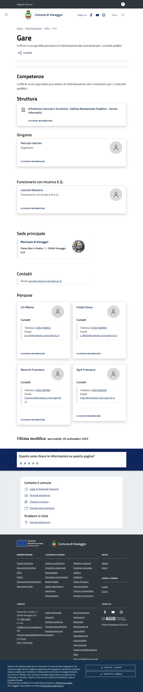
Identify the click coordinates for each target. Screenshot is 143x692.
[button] (24, 4)
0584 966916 (43, 390)
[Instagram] (102, 15)
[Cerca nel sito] (123, 14)
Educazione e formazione (56, 577)
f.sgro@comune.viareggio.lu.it (97, 397)
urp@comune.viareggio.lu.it (29, 627)
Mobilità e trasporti (82, 563)
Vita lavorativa (51, 595)
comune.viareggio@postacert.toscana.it (35, 635)
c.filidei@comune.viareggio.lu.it (98, 335)
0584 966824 (43, 327)
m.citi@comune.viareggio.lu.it (42, 335)
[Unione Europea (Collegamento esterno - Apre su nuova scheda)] (31, 544)
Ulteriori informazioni (40, 121)
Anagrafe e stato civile (55, 568)
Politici (20, 577)
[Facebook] (90, 15)
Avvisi (104, 568)
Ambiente (77, 577)
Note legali (78, 622)
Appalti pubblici (52, 581)
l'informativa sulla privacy (52, 685)
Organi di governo (25, 563)
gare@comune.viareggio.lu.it (45, 281)
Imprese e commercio (83, 595)
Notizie (105, 563)
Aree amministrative (26, 568)
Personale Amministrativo (29, 581)
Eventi (105, 591)
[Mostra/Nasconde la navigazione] (6, 14)
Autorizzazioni (51, 572)
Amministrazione (33, 28)
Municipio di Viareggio (34, 242)
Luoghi (105, 587)
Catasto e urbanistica (55, 563)
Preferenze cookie (64, 682)
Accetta (110, 674)
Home (19, 28)
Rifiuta (111, 667)
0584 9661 (25, 619)
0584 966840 (99, 390)
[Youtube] (96, 15)
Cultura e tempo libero (83, 591)
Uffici (47, 28)
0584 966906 (99, 327)
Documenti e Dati (25, 586)
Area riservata (80, 645)
